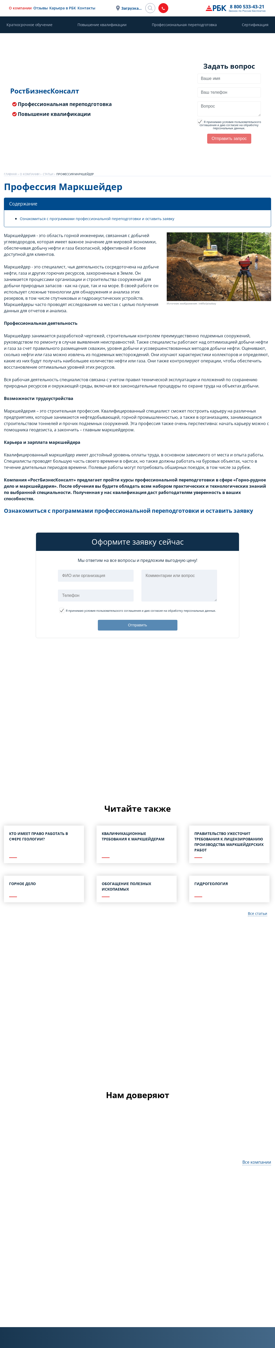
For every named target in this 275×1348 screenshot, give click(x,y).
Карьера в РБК (88, 7)
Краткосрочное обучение (29, 24)
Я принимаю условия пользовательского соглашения (230, 123)
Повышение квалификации (102, 24)
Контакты (112, 7)
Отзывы (66, 7)
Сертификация (255, 24)
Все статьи (256, 922)
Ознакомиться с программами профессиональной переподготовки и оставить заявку (108, 218)
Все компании (256, 1170)
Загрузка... (162, 8)
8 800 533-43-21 (196, 6)
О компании (45, 7)
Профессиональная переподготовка (184, 24)
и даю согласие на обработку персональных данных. (229, 125)
